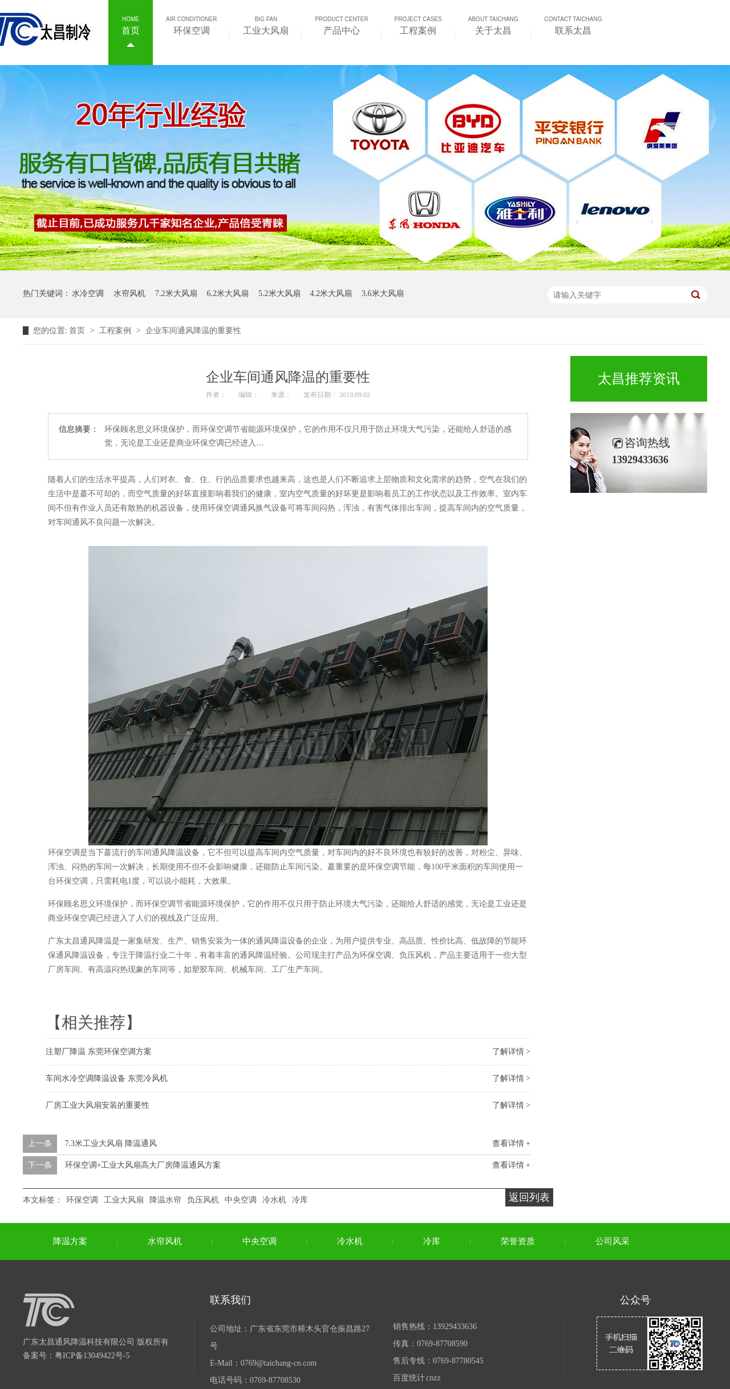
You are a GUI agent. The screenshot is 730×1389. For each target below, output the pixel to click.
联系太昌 (573, 24)
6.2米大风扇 (228, 293)
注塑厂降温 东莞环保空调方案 (99, 1051)
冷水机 (274, 1200)
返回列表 (529, 1197)
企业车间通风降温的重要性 (193, 330)
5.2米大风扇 (279, 293)
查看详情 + (511, 1143)
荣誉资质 (518, 1241)
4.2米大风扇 (331, 293)
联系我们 (230, 1300)
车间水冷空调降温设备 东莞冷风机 (107, 1078)
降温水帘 (165, 1200)
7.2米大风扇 (176, 293)
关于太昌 (493, 24)
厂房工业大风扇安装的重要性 (97, 1105)
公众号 (635, 1300)
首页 (130, 24)
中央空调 (241, 1200)
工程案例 (418, 24)
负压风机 (203, 1200)
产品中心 (341, 24)
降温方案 (70, 1241)
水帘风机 (129, 293)
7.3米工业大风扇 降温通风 (111, 1143)
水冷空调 (88, 293)
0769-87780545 (458, 1360)
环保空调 (191, 24)
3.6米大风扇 (383, 293)
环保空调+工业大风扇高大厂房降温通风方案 (143, 1165)
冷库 (300, 1200)
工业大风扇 (266, 24)
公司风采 (612, 1241)
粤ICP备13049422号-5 (92, 1355)
